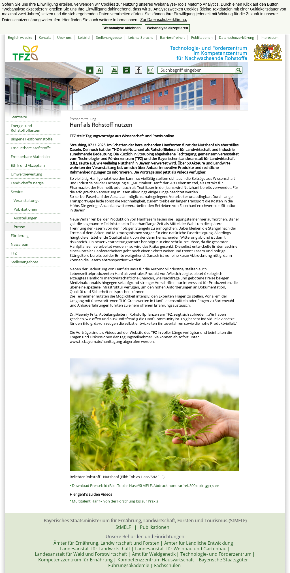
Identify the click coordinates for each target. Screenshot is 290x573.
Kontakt (45, 37)
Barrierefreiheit (172, 37)
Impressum (269, 37)
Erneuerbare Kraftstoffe (31, 147)
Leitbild (83, 37)
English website (20, 37)
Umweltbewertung (26, 174)
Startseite (19, 116)
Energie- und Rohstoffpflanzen (25, 128)
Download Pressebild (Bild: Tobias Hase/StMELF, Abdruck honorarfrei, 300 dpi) (145, 485)
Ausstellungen (25, 218)
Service (17, 191)
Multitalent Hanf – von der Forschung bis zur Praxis (115, 501)
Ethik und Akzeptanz (28, 165)
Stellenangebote (109, 37)
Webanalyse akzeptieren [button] (167, 28)
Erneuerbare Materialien (31, 156)
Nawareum (20, 244)
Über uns (64, 37)
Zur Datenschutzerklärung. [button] (163, 19)
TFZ (14, 253)
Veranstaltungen (28, 200)
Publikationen (201, 37)
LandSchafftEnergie (27, 182)
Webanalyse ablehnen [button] (121, 28)
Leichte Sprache (140, 37)
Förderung (20, 235)
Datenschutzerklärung (236, 37)
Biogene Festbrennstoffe (31, 139)
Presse (19, 226)
